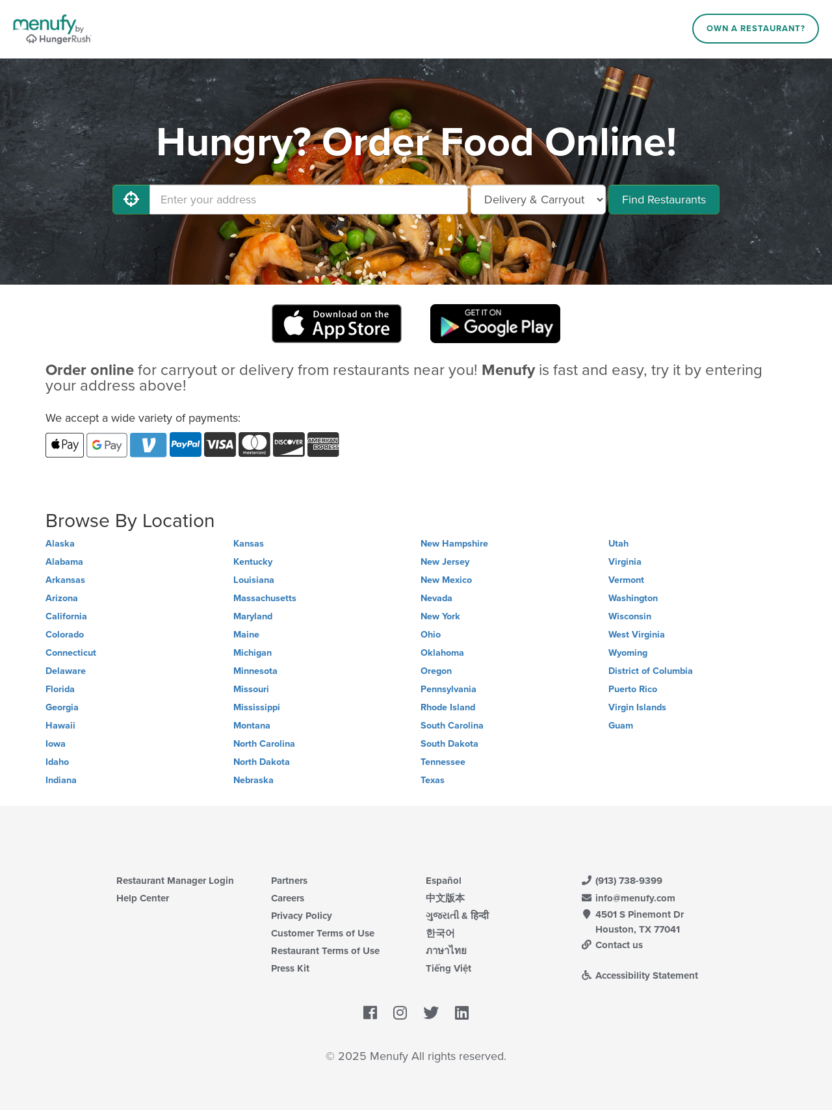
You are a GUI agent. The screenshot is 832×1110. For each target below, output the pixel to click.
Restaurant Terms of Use (325, 951)
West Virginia (636, 634)
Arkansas (65, 580)
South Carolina (452, 725)
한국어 (440, 933)
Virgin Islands (637, 707)
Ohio (431, 634)
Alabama (64, 561)
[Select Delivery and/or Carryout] (538, 199)
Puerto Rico (632, 689)
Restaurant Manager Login (175, 880)
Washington (633, 598)
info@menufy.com (627, 898)
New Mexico (446, 580)
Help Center (142, 898)
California (66, 616)
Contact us (611, 945)
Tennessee (443, 762)
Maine (246, 634)
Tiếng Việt (448, 968)
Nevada (436, 598)
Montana (251, 725)
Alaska (60, 543)
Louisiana (253, 580)
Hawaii (60, 725)
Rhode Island (448, 707)
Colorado (65, 634)
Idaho (57, 762)
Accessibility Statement (639, 975)
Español (444, 880)
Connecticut (71, 652)
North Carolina (264, 743)
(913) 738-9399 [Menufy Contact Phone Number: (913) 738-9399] (621, 880)
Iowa (56, 743)
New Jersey (445, 561)
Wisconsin (629, 616)
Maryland (252, 616)
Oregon (436, 671)
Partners (289, 880)
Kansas (248, 543)
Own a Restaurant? (756, 28)
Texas (433, 780)
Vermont (626, 580)
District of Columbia (650, 671)
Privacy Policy (301, 916)
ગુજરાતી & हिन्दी (457, 916)
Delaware (66, 671)
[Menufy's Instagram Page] (400, 1014)
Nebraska (253, 780)
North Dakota (261, 762)
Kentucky (252, 561)
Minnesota (255, 671)
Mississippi (256, 707)
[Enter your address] (309, 199)
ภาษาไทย (446, 951)
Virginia (625, 561)
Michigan (252, 652)
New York (440, 616)
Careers (287, 898)
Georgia (62, 707)
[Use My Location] (131, 199)
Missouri (251, 689)
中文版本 (445, 898)
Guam (620, 725)
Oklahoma (442, 652)
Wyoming (627, 652)
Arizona (62, 598)
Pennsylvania (448, 689)
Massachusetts (264, 598)
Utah (618, 543)
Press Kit (290, 968)
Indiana (61, 780)
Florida (60, 689)
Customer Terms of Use (322, 933)
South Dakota (449, 743)
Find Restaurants (664, 199)
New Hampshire (454, 543)
